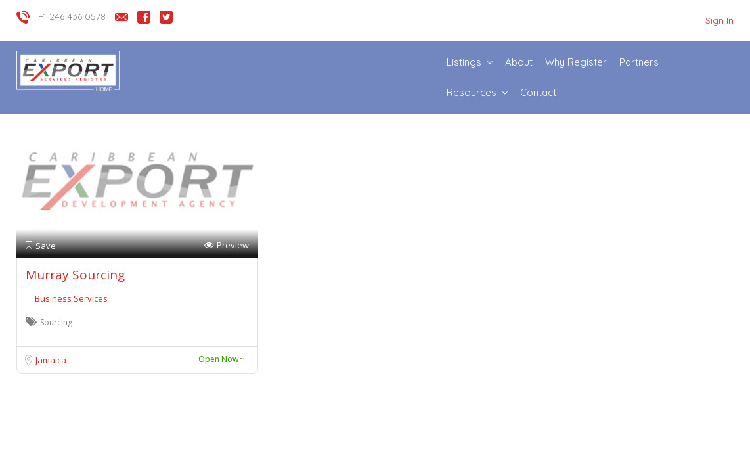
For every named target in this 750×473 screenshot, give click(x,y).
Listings (464, 62)
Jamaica (50, 360)
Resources (471, 92)
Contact (538, 92)
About (519, 62)
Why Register (576, 62)
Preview (226, 245)
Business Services (71, 298)
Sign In (719, 20)
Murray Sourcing (75, 274)
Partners (639, 62)
